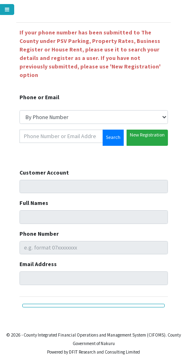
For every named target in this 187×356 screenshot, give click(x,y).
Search (113, 137)
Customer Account (44, 172)
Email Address (38, 264)
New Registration (147, 135)
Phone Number (39, 233)
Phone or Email (39, 97)
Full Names (33, 203)
